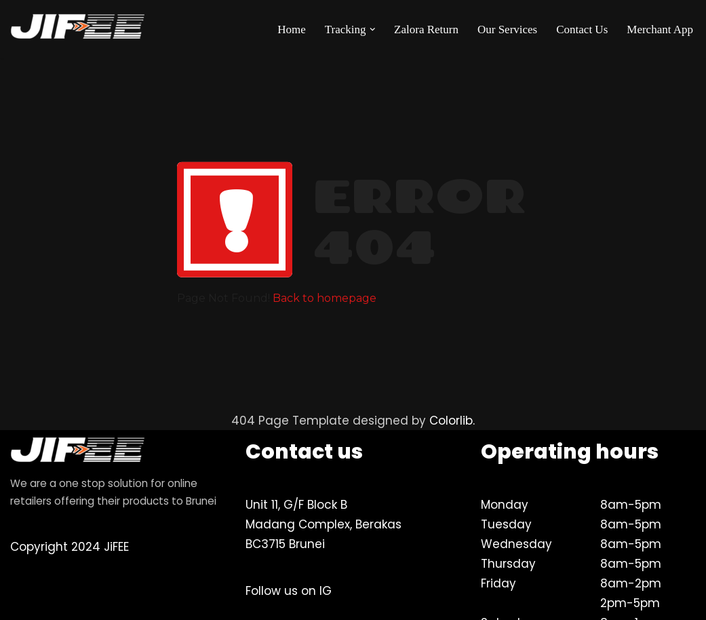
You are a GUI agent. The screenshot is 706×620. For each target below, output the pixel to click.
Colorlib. (452, 420)
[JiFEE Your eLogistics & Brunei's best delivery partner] (78, 29)
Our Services (507, 29)
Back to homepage (324, 298)
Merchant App (660, 29)
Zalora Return (426, 29)
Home (291, 29)
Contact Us (582, 29)
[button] (373, 29)
